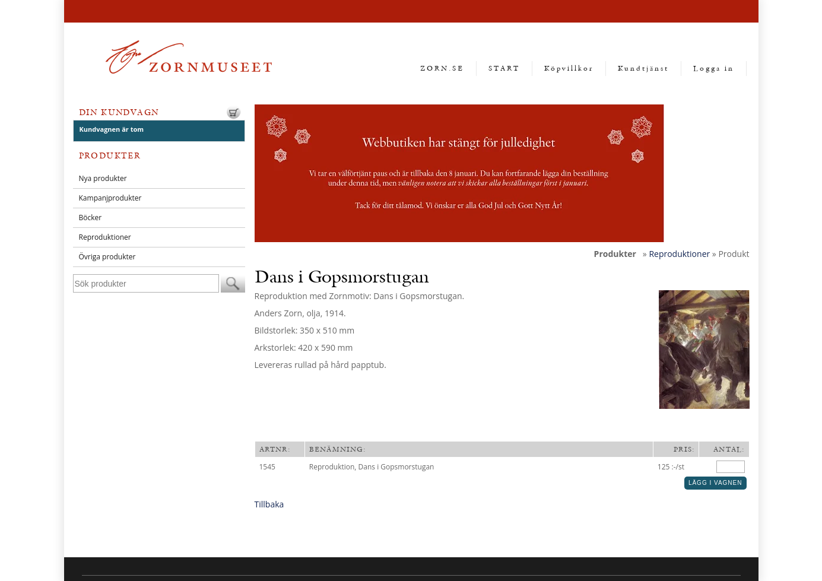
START (504, 68)
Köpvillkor (569, 68)
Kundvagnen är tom (112, 129)
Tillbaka (269, 504)
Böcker (90, 217)
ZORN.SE (442, 68)
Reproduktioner (105, 237)
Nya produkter (103, 178)
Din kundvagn (119, 112)
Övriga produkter (107, 257)
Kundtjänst (643, 68)
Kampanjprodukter (110, 198)
